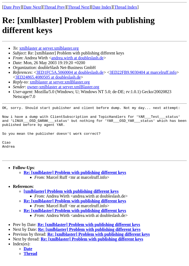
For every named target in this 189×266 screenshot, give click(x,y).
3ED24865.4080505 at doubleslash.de (48, 77)
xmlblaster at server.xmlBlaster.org (60, 82)
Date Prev (12, 7)
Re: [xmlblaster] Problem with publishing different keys (75, 178)
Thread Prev (54, 7)
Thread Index (125, 7)
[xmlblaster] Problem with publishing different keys (71, 197)
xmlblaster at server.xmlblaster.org (49, 48)
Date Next (32, 7)
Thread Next (78, 7)
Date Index (101, 7)
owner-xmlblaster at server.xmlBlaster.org (63, 87)
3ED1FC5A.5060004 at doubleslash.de (70, 72)
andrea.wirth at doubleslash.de (77, 58)
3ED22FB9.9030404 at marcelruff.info (143, 72)
